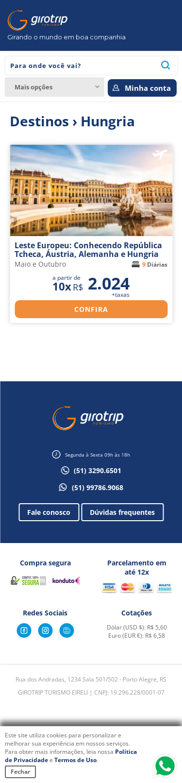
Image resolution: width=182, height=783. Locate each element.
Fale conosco (48, 512)
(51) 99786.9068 (97, 487)
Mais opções (33, 87)
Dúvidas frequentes (122, 512)
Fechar (20, 771)
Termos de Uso (75, 760)
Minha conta (148, 88)
